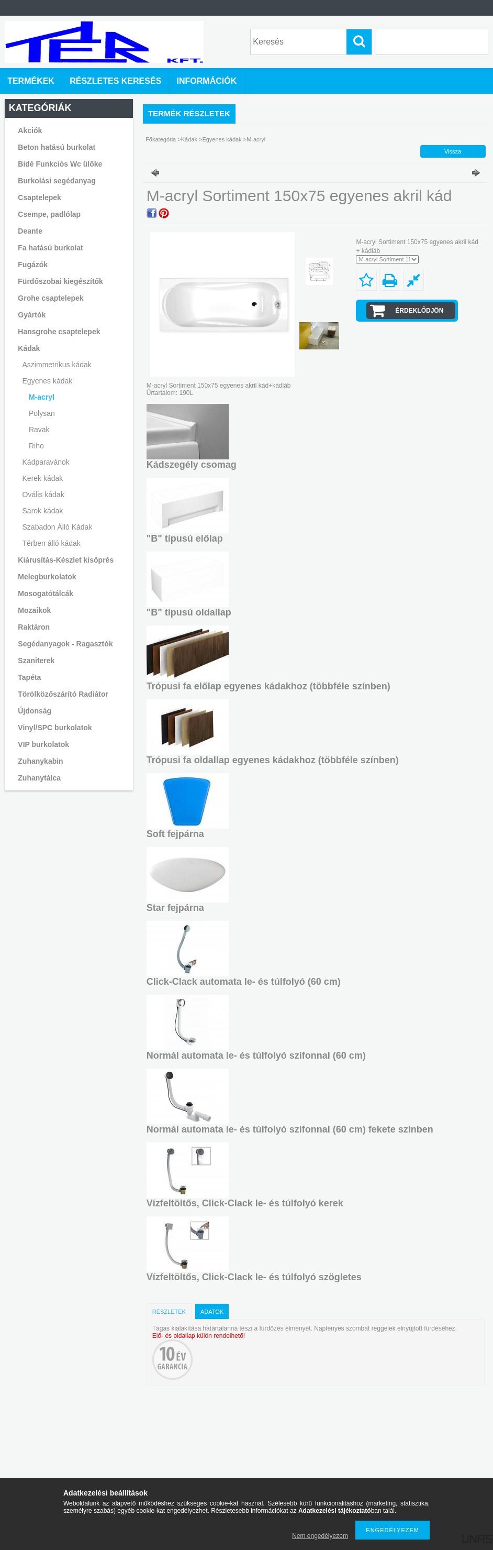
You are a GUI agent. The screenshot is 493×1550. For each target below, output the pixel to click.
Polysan (42, 413)
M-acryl (41, 397)
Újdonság (34, 711)
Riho (36, 446)
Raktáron (34, 627)
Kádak (189, 139)
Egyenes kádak (222, 139)
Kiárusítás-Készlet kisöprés (66, 560)
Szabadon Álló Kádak (58, 527)
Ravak (39, 429)
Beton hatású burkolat (56, 147)
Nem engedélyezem (320, 1536)
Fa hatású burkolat (50, 248)
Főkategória (160, 139)
